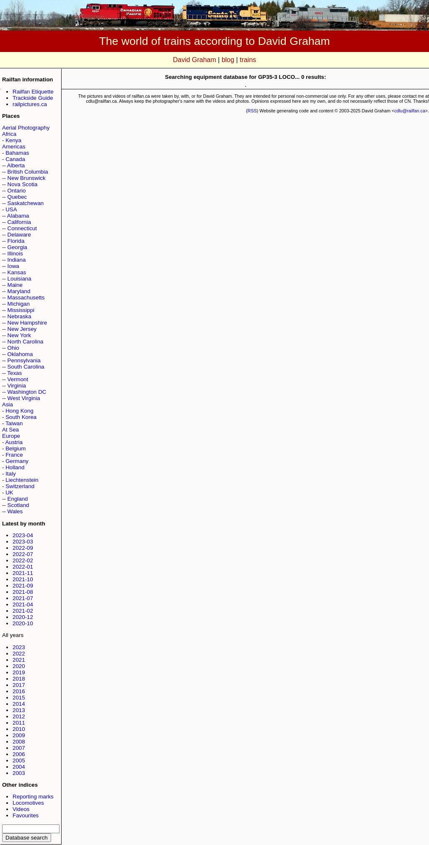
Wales (15, 511)
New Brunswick (27, 178)
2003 (19, 773)
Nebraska (19, 316)
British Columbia (28, 172)
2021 (19, 660)
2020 (19, 666)
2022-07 (23, 554)
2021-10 (23, 579)
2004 (19, 767)
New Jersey (22, 329)
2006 (19, 754)
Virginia (17, 385)
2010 (19, 729)
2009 (19, 735)
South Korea (20, 417)
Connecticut (22, 228)
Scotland (18, 505)
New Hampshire (27, 323)
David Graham (194, 59)
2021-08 (23, 592)
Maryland (19, 291)
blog (228, 59)
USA (11, 209)
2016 (19, 691)
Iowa (13, 266)
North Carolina (26, 341)
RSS (252, 110)
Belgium (15, 448)
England (18, 499)
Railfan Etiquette (33, 91)
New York (19, 335)
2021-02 (23, 611)
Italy (10, 474)
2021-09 (23, 585)
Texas (14, 373)
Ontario (17, 190)
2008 (19, 741)
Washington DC (27, 392)
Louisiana (19, 279)
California (19, 222)
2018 (19, 679)
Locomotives (28, 803)
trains (248, 59)
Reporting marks (33, 796)
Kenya (13, 140)
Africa (9, 134)
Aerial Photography (25, 128)
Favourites (26, 815)
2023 (19, 647)
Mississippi (21, 310)
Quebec (17, 197)
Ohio (13, 348)
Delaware (19, 234)
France (14, 455)
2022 (19, 653)
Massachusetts (26, 297)
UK (9, 492)
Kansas (17, 272)
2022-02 (23, 560)
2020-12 (23, 617)
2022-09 (23, 548)
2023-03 (23, 541)
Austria (13, 442)
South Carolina (26, 367)
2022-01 (23, 567)
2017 (19, 685)
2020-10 (23, 623)
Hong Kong (19, 411)
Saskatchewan (26, 203)
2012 (19, 716)
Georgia (17, 247)
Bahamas (17, 153)
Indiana (17, 260)
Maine (15, 285)
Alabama (18, 216)
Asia (7, 404)
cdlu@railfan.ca (409, 110)
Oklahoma (20, 354)
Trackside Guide (33, 98)
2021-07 (23, 598)
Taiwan (14, 423)
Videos (21, 809)
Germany (16, 461)
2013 (19, 710)
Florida (16, 241)
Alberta (16, 165)
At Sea (10, 429)
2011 (19, 723)
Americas (14, 146)
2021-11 (23, 573)
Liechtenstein (22, 480)
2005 (19, 760)
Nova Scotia (23, 184)
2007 (19, 748)
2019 (19, 672)
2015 (19, 697)
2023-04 (23, 535)
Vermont (18, 379)
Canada (15, 159)
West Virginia (24, 398)
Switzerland (19, 486)
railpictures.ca (30, 104)
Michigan (19, 304)
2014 (19, 704)
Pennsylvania (24, 360)
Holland (14, 467)
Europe (11, 436)
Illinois (15, 253)
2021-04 (23, 604)
